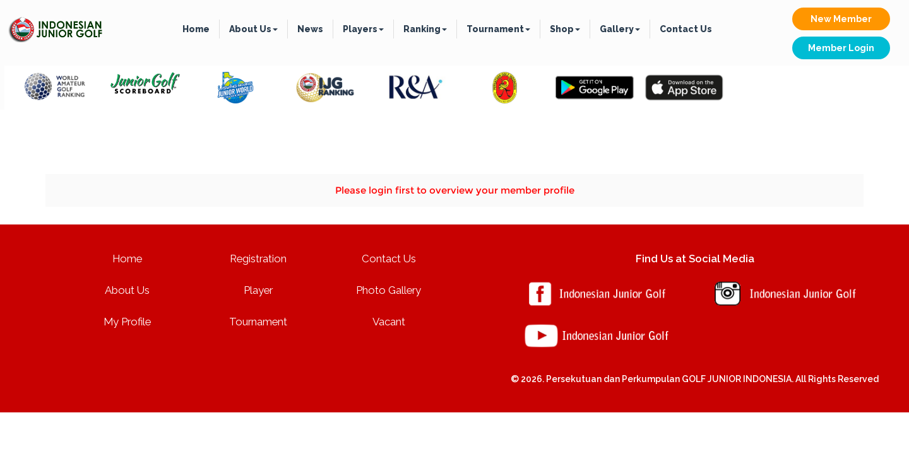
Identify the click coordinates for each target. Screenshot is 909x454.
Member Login (841, 48)
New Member (841, 19)
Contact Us (686, 29)
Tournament (498, 29)
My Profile (127, 321)
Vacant (388, 321)
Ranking (425, 29)
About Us (253, 29)
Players (363, 29)
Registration (258, 258)
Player (258, 290)
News (310, 29)
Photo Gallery (388, 290)
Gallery (620, 29)
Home (196, 29)
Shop (565, 29)
